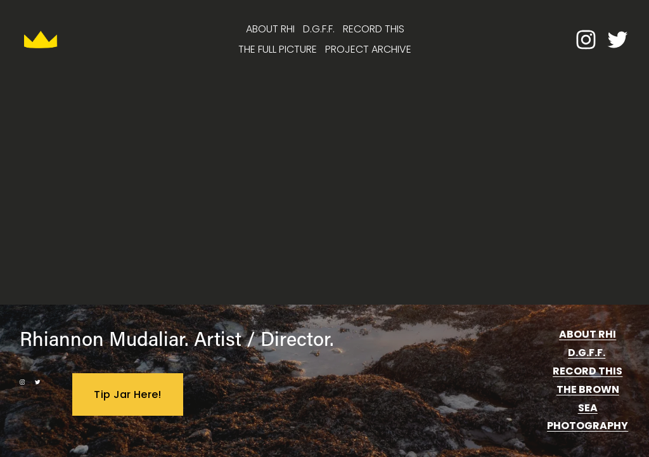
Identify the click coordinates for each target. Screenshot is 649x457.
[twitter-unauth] (617, 39)
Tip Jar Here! (127, 394)
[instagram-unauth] (586, 39)
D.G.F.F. (319, 29)
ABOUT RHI (270, 29)
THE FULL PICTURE (277, 49)
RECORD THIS (373, 29)
